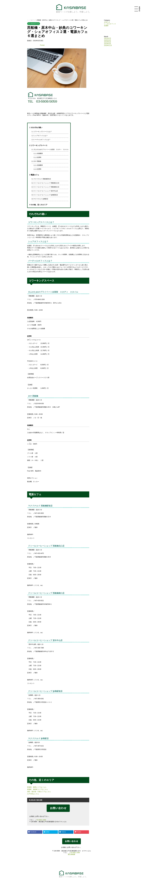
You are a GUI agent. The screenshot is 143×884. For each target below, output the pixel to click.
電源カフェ (34, 175)
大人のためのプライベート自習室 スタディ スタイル (50, 149)
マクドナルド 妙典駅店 (40, 199)
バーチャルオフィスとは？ (41, 139)
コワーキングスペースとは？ (42, 131)
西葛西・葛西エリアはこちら (36, 787)
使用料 (37, 157)
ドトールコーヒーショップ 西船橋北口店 (45, 183)
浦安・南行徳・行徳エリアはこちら (39, 791)
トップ (29, 20)
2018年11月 (108, 45)
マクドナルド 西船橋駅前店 (41, 179)
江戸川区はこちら (33, 794)
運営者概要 (71, 854)
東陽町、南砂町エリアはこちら (37, 789)
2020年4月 (107, 40)
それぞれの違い (35, 127)
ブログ (34, 20)
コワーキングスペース (38, 145)
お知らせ (107, 22)
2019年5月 (107, 42)
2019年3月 (107, 43)
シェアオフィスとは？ (40, 135)
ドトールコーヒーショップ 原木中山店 (45, 191)
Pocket (42, 45)
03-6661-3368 (41, 820)
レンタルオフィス (33, 23)
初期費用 (38, 153)
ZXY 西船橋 (36, 161)
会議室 (106, 25)
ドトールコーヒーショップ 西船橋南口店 (45, 187)
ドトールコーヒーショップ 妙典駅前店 (45, 195)
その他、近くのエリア (38, 205)
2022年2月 (107, 38)
